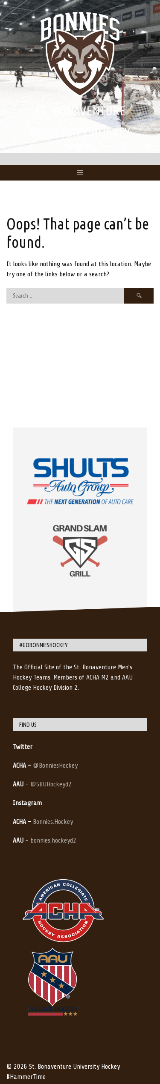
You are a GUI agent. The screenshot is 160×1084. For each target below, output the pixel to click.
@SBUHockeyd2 (51, 784)
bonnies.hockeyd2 (53, 840)
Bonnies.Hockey (53, 822)
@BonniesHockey (55, 765)
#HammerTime (26, 1077)
